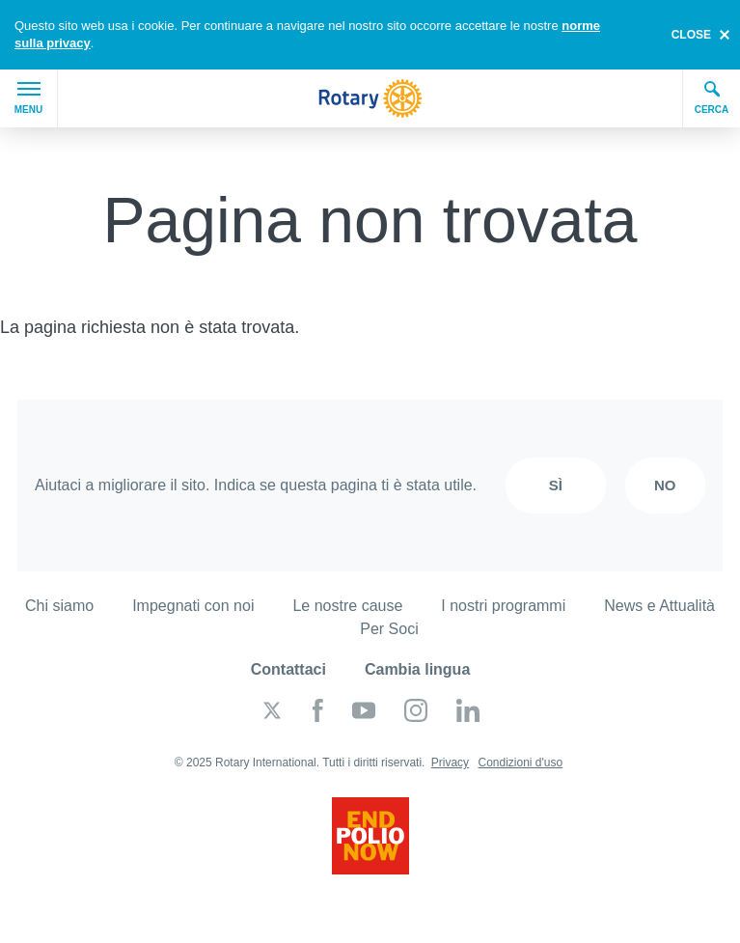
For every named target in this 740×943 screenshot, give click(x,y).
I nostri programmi (503, 605)
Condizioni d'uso (520, 762)
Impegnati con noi (193, 605)
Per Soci (389, 629)
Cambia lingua (417, 669)
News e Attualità (659, 605)
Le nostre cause (347, 605)
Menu (28, 98)
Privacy (450, 762)
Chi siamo (59, 605)
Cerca (712, 97)
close (691, 35)
